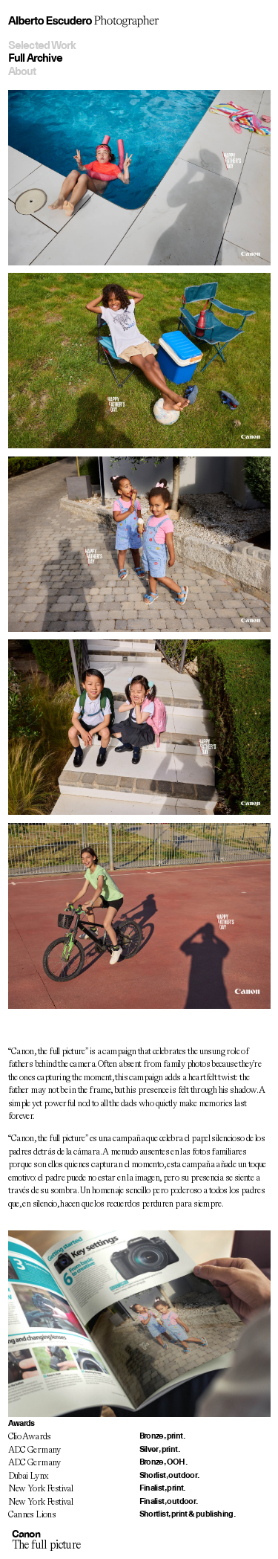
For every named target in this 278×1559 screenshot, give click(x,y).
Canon (26, 1534)
